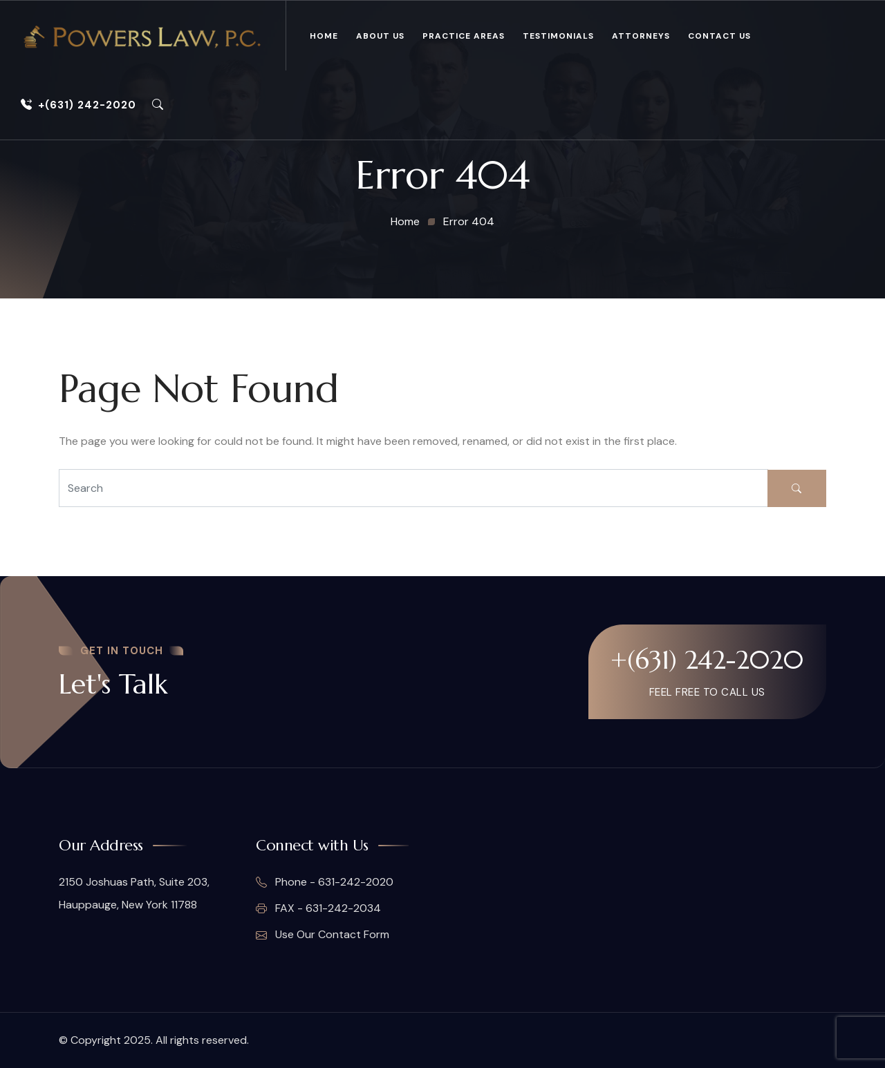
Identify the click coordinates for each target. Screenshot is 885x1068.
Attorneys (641, 35)
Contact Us (719, 35)
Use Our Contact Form (322, 934)
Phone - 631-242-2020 (324, 882)
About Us (380, 35)
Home (324, 35)
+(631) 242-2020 (78, 105)
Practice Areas (463, 35)
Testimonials (558, 35)
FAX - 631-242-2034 (318, 908)
